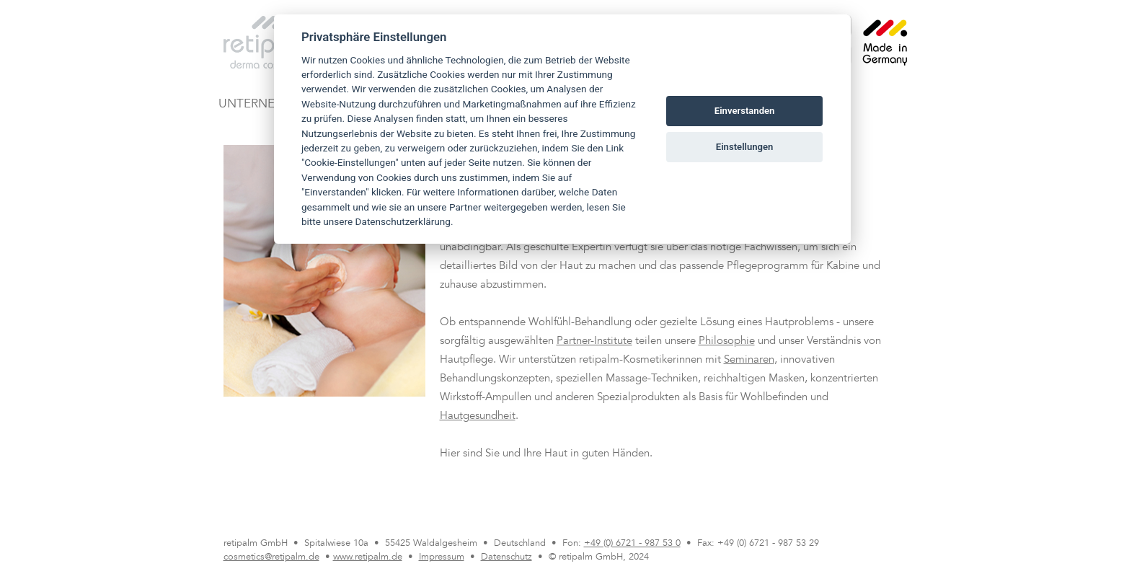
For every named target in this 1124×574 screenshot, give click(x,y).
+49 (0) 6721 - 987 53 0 (632, 543)
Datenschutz (506, 557)
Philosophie (727, 341)
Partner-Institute (594, 341)
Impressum (441, 557)
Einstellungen (745, 146)
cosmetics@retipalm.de (271, 557)
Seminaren (749, 360)
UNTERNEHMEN (264, 105)
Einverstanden (744, 110)
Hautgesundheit (477, 416)
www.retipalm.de (367, 557)
